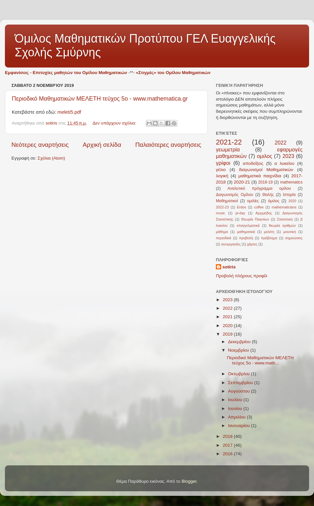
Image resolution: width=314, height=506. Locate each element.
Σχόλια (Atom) (51, 158)
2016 (228, 453)
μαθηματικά (246, 232)
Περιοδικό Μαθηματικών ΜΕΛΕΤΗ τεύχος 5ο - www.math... (260, 360)
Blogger (189, 481)
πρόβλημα (269, 238)
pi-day (240, 213)
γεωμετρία (228, 149)
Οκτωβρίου (239, 373)
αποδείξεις (253, 163)
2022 (281, 143)
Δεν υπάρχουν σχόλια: (115, 123)
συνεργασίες (231, 244)
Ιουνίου (235, 408)
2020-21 (242, 182)
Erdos (241, 207)
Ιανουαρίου (239, 425)
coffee (259, 207)
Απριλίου (237, 417)
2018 (228, 436)
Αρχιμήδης (263, 213)
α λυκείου (284, 163)
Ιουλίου (235, 399)
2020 (292, 201)
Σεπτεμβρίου (241, 382)
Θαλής (268, 194)
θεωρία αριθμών (282, 225)
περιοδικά (223, 238)
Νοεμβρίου (239, 350)
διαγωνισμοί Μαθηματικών (266, 169)
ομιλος (264, 156)
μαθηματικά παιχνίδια (259, 175)
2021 (228, 316)
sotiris (229, 266)
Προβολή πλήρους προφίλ (241, 275)
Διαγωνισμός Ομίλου (234, 194)
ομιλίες (253, 201)
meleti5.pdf (69, 112)
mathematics (291, 182)
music (220, 213)
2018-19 (265, 182)
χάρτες (252, 244)
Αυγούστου (239, 391)
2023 (288, 156)
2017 (228, 445)
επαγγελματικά (248, 225)
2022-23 (222, 207)
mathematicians (284, 207)
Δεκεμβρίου (240, 341)
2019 (228, 334)
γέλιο (221, 169)
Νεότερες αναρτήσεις (40, 144)
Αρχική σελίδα (102, 144)
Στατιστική (285, 219)
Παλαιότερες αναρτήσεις (168, 144)
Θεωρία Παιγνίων (255, 219)
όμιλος (273, 201)
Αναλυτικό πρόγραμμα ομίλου (259, 188)
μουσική (289, 232)
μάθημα (222, 232)
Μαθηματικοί (227, 201)
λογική (222, 175)
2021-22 (229, 142)
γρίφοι (223, 163)
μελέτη (269, 232)
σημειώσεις (294, 238)
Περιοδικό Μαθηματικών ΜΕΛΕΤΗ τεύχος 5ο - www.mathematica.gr (100, 98)
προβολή (246, 238)
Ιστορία (289, 194)
